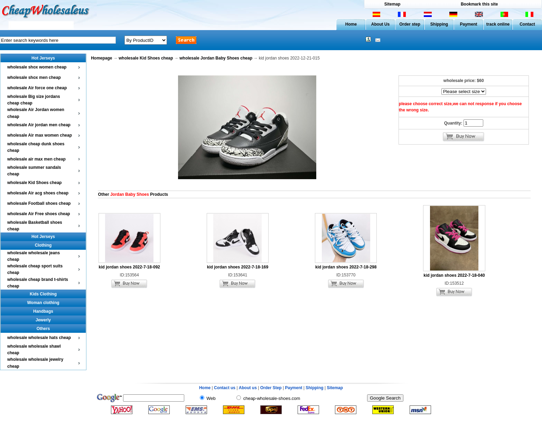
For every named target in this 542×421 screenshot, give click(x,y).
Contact (527, 24)
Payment (468, 24)
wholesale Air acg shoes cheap (37, 193)
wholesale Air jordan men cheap (39, 124)
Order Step (271, 387)
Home (351, 24)
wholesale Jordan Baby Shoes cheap (215, 58)
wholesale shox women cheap (36, 67)
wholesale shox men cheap (34, 77)
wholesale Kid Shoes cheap (34, 182)
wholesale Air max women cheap (39, 135)
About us (248, 387)
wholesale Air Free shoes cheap (38, 213)
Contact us (224, 387)
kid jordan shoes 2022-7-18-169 (237, 267)
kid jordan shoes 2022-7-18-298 (345, 267)
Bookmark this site (479, 4)
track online (498, 24)
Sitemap (392, 4)
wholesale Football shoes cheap (39, 203)
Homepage (101, 58)
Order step (409, 24)
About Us (380, 24)
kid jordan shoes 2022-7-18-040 (454, 275)
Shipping (439, 24)
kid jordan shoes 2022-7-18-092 (129, 267)
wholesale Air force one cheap (37, 87)
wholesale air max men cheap (36, 159)
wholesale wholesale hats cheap (39, 337)
